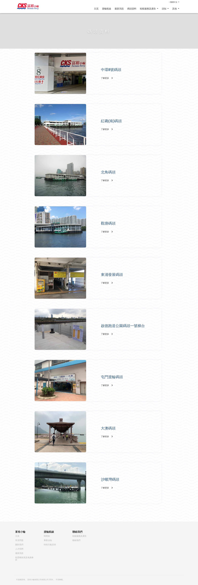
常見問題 (19, 540)
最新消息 (119, 8)
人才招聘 (19, 549)
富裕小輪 (20, 532)
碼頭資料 (131, 8)
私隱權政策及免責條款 (24, 558)
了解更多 (108, 77)
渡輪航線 (106, 8)
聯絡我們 (77, 532)
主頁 (96, 8)
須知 (164, 8)
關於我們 (19, 544)
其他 (174, 8)
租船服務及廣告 (148, 8)
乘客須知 (48, 540)
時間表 (47, 536)
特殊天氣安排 (50, 544)
